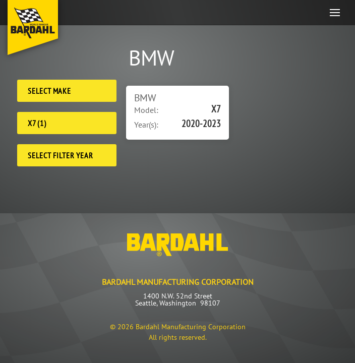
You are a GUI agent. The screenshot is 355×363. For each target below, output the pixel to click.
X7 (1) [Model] (37, 123)
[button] (335, 12)
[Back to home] (33, 27)
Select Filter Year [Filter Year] (60, 155)
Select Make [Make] (49, 91)
